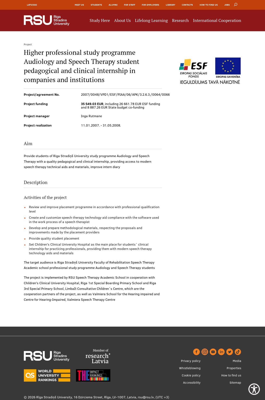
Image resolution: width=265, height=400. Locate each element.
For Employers (150, 5)
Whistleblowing (190, 368)
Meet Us (79, 5)
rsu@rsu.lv (146, 397)
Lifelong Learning (151, 20)
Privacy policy (191, 361)
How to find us (209, 5)
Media (237, 361)
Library (170, 5)
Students (96, 5)
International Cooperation (217, 20)
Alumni (113, 5)
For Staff (129, 5)
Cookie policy (191, 375)
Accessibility (192, 382)
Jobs (227, 5)
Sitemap (235, 382)
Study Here (100, 20)
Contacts (187, 5)
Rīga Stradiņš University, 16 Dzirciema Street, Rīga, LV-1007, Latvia (86, 397)
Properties (234, 368)
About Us (122, 20)
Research (180, 20)
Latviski (32, 5)
